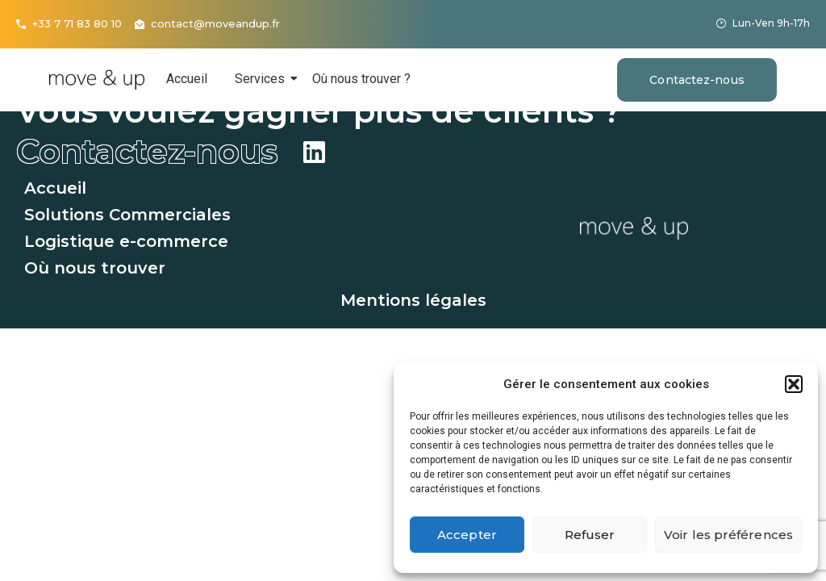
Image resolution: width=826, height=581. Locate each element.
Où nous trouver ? (361, 78)
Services (262, 78)
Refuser (590, 534)
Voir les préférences (728, 534)
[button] (794, 384)
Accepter (467, 534)
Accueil (186, 78)
